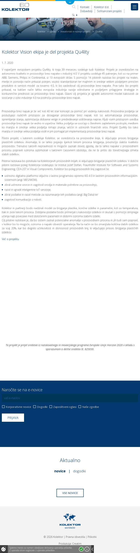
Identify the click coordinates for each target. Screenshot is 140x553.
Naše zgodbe (90, 407)
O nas (53, 31)
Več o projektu (10, 239)
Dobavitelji (86, 11)
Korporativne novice (18, 407)
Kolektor (41, 31)
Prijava (12, 418)
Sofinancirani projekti (109, 11)
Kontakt (84, 7)
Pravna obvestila (75, 537)
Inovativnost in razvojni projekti (76, 31)
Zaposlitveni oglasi (64, 407)
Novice (60, 471)
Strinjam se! (81, 549)
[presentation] (29, 431)
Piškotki (92, 537)
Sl (74, 15)
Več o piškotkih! (87, 549)
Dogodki (42, 407)
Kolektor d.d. (101, 7)
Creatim (76, 543)
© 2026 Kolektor (53, 537)
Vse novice (70, 493)
